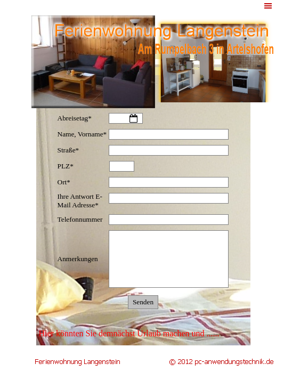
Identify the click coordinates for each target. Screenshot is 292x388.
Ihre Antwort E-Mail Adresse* (80, 200)
